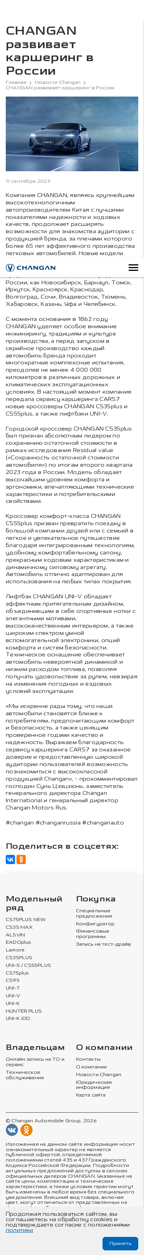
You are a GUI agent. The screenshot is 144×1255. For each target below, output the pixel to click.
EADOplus (18, 942)
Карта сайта (91, 1095)
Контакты (88, 1059)
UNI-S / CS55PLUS (28, 965)
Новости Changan (58, 82)
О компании (104, 1047)
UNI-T (13, 988)
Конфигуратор (95, 923)
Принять (120, 1243)
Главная (16, 82)
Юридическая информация (94, 1085)
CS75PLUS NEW (26, 919)
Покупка (96, 899)
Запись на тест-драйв (103, 944)
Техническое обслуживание (25, 1075)
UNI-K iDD (18, 1018)
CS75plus (17, 973)
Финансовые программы (93, 934)
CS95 (13, 980)
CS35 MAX (19, 927)
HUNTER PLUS (24, 1011)
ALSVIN (15, 935)
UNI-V (13, 995)
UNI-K (13, 1003)
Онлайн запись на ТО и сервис (35, 1062)
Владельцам (35, 1047)
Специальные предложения (94, 913)
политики (19, 1230)
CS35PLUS (19, 957)
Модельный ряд (34, 904)
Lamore (15, 950)
